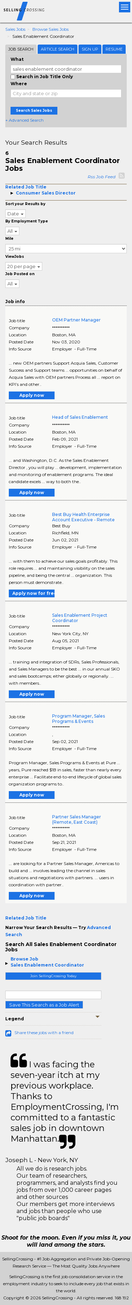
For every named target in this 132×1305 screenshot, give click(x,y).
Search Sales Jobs (34, 110)
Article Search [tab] (57, 49)
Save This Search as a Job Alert (44, 1005)
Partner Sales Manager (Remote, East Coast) (76, 819)
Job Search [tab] (20, 49)
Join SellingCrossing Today (53, 976)
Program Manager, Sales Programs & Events (78, 718)
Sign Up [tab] (90, 49)
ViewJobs (14, 256)
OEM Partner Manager (76, 320)
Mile (9, 238)
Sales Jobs (15, 29)
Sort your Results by (25, 204)
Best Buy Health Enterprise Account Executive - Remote (83, 517)
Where (19, 83)
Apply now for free (33, 593)
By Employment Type (26, 221)
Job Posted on (19, 274)
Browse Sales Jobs (50, 29)
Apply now (31, 395)
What (17, 59)
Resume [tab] (114, 49)
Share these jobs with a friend (44, 1032)
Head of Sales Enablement (80, 417)
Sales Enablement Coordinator (47, 965)
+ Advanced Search (24, 120)
